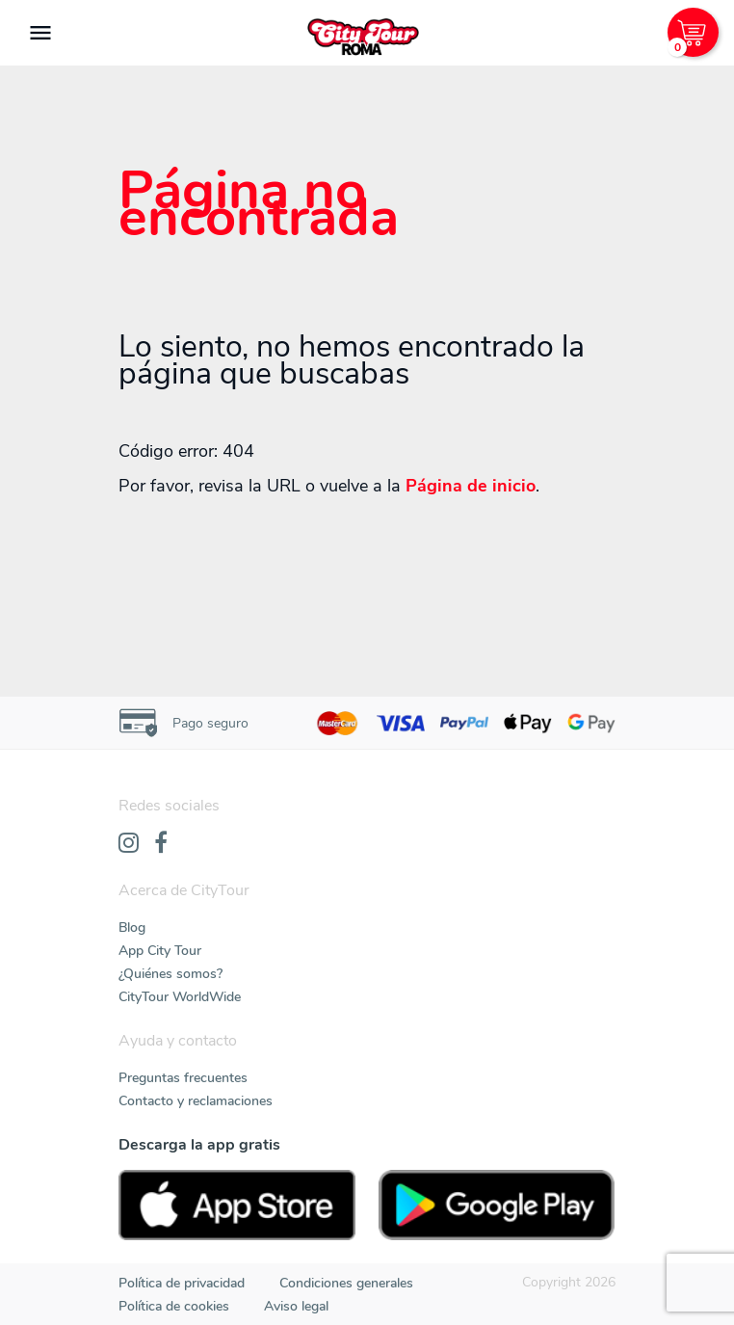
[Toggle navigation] (40, 32)
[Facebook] (161, 844)
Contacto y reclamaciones (195, 1101)
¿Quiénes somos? (170, 974)
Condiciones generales (346, 1283)
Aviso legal (296, 1306)
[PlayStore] (497, 1205)
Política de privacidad (181, 1283)
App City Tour (159, 950)
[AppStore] (236, 1205)
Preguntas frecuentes (183, 1078)
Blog (131, 927)
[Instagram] (128, 844)
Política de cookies (173, 1306)
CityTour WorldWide (179, 997)
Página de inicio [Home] (471, 485)
